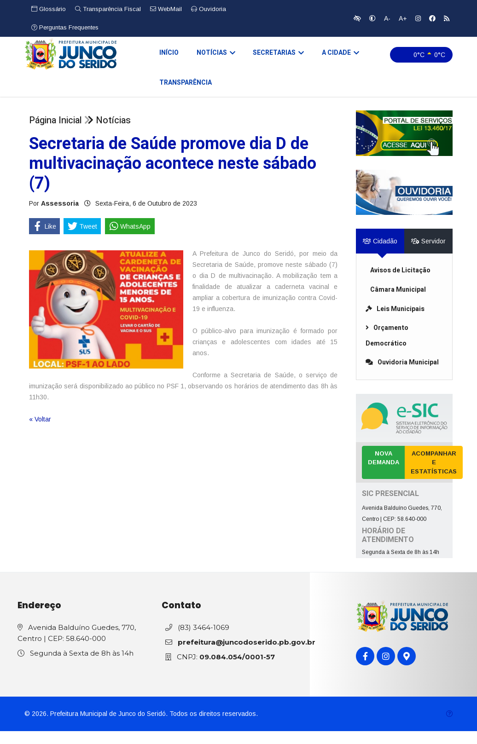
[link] (404, 146)
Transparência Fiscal (108, 9)
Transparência (387, 92)
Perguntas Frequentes (65, 27)
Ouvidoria (208, 9)
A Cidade (327, 57)
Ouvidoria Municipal (402, 376)
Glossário (48, 9)
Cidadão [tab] (380, 254)
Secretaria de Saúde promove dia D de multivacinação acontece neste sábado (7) (172, 176)
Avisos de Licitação (400, 283)
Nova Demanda (383, 471)
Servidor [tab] (428, 254)
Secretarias (268, 57)
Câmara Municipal (398, 302)
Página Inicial (55, 133)
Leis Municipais (395, 322)
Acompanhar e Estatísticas (434, 475)
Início (165, 56)
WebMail (166, 9)
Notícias (209, 57)
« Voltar (40, 432)
